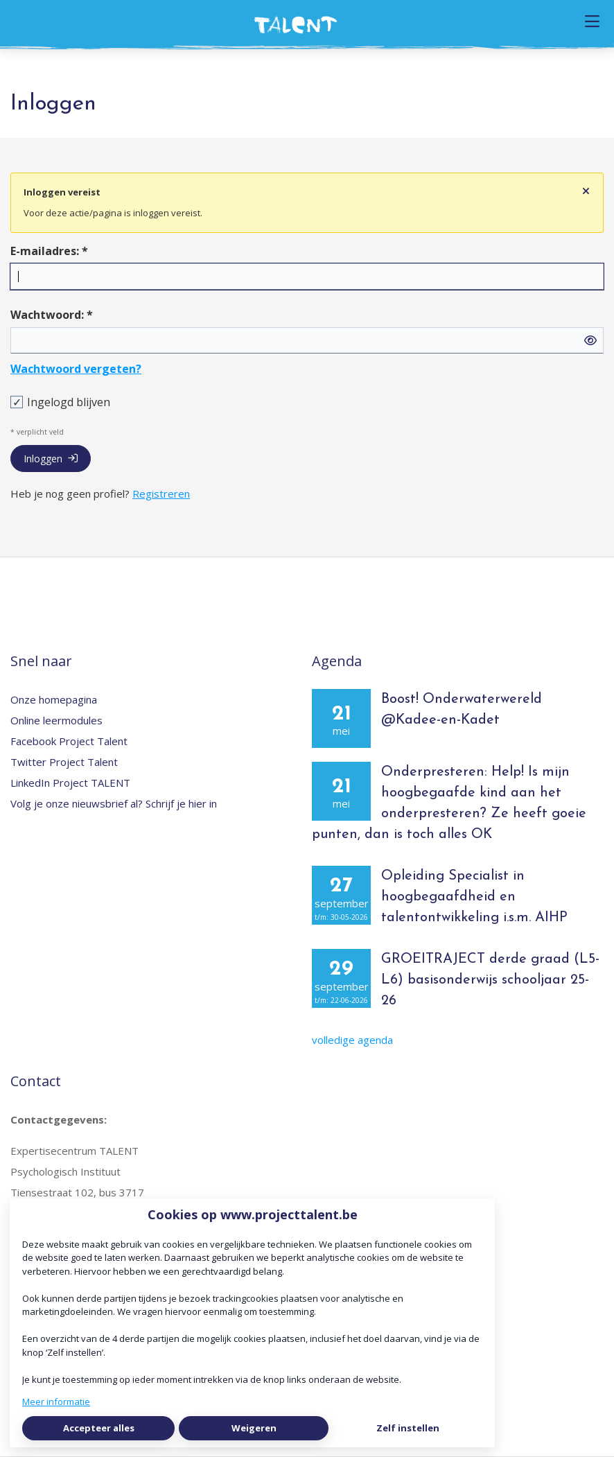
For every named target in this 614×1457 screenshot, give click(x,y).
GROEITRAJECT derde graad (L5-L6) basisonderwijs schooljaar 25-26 (490, 980)
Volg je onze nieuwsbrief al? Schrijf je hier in (113, 803)
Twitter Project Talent (64, 762)
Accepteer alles (98, 1428)
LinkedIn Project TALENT (70, 782)
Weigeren (254, 1428)
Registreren (161, 493)
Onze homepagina (53, 699)
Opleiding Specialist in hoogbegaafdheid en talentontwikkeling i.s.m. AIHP (474, 897)
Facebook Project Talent (69, 741)
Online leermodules (56, 720)
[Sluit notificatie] (585, 191)
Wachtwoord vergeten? (75, 368)
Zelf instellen (407, 1428)
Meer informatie (56, 1401)
